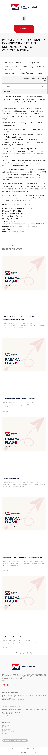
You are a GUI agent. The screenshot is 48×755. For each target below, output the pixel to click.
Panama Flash (6, 729)
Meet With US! (6, 725)
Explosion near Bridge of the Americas (16, 637)
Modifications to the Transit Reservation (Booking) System (22, 557)
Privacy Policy (6, 733)
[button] (24, 18)
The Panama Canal (7, 728)
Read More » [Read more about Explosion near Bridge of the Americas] (6, 647)
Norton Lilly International (32, 674)
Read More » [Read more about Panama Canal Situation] (6, 491)
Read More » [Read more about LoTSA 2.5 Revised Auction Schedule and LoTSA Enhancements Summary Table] (6, 332)
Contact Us (5, 730)
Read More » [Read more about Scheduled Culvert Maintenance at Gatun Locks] (6, 411)
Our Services (6, 726)
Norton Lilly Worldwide (8, 732)
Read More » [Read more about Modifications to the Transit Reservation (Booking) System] (6, 570)
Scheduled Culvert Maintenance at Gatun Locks (19, 399)
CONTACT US (24, 28)
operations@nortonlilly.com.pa (15, 699)
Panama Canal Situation (11, 478)
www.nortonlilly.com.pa (15, 232)
